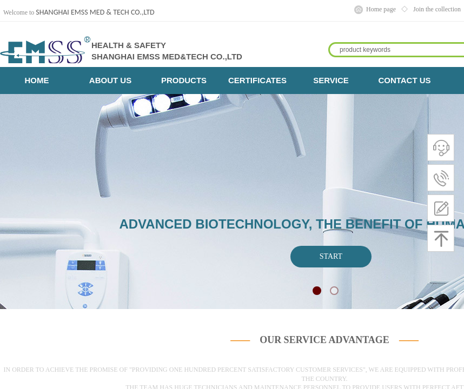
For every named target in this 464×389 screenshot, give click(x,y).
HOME (37, 80)
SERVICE (331, 80)
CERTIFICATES (257, 80)
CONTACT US (404, 80)
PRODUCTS (184, 80)
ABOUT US (110, 80)
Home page (381, 9)
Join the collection (437, 9)
